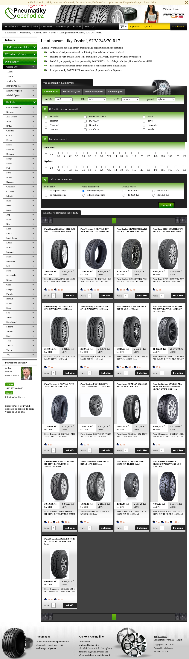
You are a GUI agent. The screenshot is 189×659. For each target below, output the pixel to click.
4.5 (51, 154)
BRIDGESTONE (97, 116)
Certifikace (47, 26)
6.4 (101, 156)
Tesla (8, 340)
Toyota (9, 345)
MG (8, 266)
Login (179, 639)
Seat (8, 312)
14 (115, 156)
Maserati (10, 252)
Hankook (152, 125)
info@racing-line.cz (15, 397)
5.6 (83, 156)
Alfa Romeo (11, 116)
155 (163, 156)
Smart (9, 317)
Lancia (9, 233)
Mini (8, 270)
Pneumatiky (21, 60)
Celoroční (12, 81)
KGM (9, 219)
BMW (9, 126)
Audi (8, 121)
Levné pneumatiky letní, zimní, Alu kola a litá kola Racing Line (28, 9)
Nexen (151, 116)
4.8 (58, 156)
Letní (10, 71)
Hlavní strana (10, 33)
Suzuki (9, 331)
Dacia (9, 144)
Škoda (9, 336)
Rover (9, 303)
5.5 (76, 156)
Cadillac (10, 130)
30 (121, 156)
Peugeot (10, 289)
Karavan (10, 112)
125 (141, 156)
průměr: (151, 99)
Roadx (151, 129)
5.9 (89, 156)
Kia (8, 224)
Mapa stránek (160, 636)
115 (134, 156)
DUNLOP (94, 120)
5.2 (69, 156)
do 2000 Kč (133, 190)
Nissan (9, 280)
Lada (8, 228)
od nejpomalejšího (96, 194)
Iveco (8, 205)
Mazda (9, 256)
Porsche (9, 294)
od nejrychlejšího (95, 190)
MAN (9, 247)
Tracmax (54, 120)
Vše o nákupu (63, 26)
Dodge (9, 158)
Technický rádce (30, 26)
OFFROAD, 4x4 (71, 91)
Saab (8, 308)
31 (127, 156)
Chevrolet (10, 186)
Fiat (8, 168)
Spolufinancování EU (164, 639)
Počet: (47, 296)
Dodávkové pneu (94, 91)
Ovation (54, 129)
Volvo (9, 350)
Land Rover (11, 238)
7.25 (108, 156)
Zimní (10, 76)
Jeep (8, 214)
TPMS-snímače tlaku (21, 46)
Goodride (93, 125)
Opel (8, 284)
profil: (117, 99)
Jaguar (9, 210)
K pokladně (177, 26)
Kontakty (89, 26)
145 (156, 156)
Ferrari (9, 163)
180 (184, 156)
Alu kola (21, 101)
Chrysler (10, 191)
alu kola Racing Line (89, 645)
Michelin (54, 116)
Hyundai (10, 182)
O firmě (77, 26)
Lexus (9, 242)
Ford (8, 172)
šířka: (84, 99)
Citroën (9, 135)
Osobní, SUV (51, 91)
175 (177, 156)
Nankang (54, 125)
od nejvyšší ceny (58, 194)
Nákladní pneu (115, 91)
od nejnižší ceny (57, 190)
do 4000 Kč (163, 190)
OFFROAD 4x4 (13, 107)
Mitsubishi (11, 275)
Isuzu (8, 200)
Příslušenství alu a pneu (21, 54)
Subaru (9, 326)
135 (148, 156)
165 (170, 156)
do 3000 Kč (133, 194)
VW (8, 354)
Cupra (9, 140)
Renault (9, 298)
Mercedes (10, 261)
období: (49, 99)
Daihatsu (10, 154)
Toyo (150, 120)
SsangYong (11, 322)
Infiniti (9, 196)
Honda (9, 177)
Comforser (94, 129)
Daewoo (10, 149)
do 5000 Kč (163, 194)
